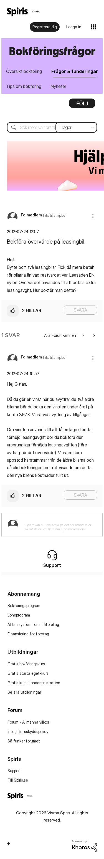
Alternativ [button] (82, 105)
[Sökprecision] (76, 127)
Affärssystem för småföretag (33, 624)
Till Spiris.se (17, 780)
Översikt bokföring (24, 71)
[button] (92, 216)
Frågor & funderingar (74, 71)
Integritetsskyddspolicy (27, 731)
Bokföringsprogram (23, 605)
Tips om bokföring (23, 86)
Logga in (73, 26)
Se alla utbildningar (24, 692)
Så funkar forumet (23, 741)
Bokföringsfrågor (52, 51)
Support (14, 770)
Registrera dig (44, 26)
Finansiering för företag (28, 633)
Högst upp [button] (8, 844)
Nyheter (58, 86)
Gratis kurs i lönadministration (33, 682)
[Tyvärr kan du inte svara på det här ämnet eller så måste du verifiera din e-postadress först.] (59, 525)
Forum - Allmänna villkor (28, 722)
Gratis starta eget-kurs (28, 673)
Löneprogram (18, 615)
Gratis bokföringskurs (26, 663)
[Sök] (52, 127)
